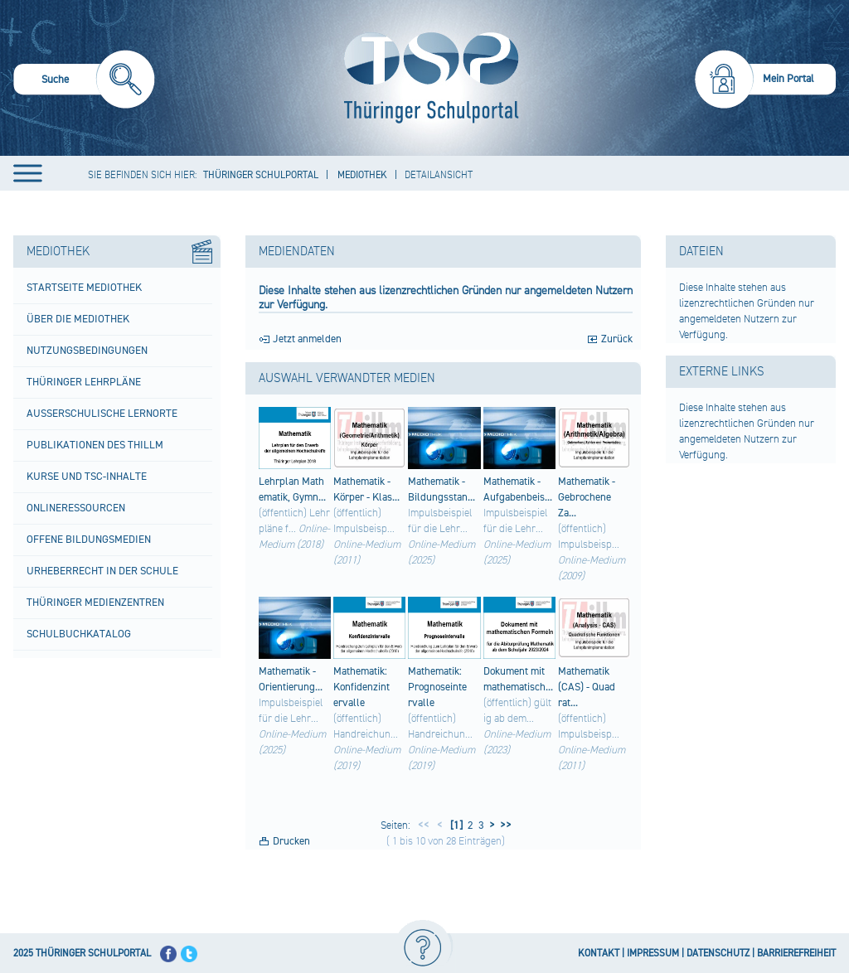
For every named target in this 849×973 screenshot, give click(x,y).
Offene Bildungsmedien (89, 539)
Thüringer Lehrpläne (84, 382)
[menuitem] (84, 82)
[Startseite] (427, 78)
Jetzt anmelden (307, 339)
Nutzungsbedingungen (87, 350)
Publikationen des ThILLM (95, 445)
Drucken (291, 841)
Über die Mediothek (78, 319)
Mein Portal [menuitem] (788, 78)
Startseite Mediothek (84, 287)
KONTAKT (598, 953)
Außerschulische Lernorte (102, 413)
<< (423, 825)
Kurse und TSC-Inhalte (87, 476)
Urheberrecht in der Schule (102, 571)
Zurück (617, 339)
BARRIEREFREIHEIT (796, 953)
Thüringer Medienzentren (95, 602)
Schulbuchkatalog (79, 634)
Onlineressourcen (76, 508)
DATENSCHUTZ (718, 953)
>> (503, 825)
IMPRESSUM (653, 953)
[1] (455, 825)
